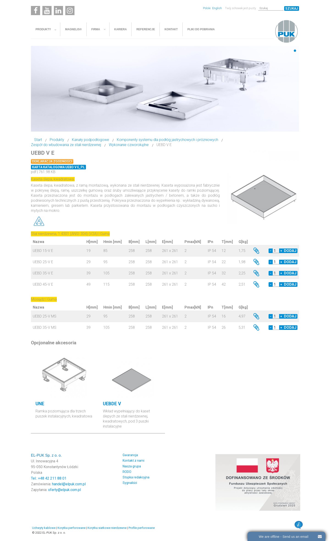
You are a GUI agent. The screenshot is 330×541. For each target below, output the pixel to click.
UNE (40, 403)
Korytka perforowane (71, 528)
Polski (207, 8)
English (217, 8)
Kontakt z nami (133, 460)
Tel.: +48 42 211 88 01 (48, 478)
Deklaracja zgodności (52, 161)
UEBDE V (112, 403)
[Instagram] (69, 10)
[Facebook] (35, 10)
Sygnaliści (130, 483)
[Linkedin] (58, 10)
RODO (127, 472)
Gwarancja (130, 455)
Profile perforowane (142, 528)
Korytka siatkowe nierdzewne (107, 528)
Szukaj (291, 8)
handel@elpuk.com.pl (69, 484)
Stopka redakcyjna (136, 477)
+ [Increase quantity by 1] (281, 251)
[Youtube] (47, 10)
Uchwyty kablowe (43, 528)
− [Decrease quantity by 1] (271, 251)
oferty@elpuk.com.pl (64, 490)
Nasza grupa (132, 466)
